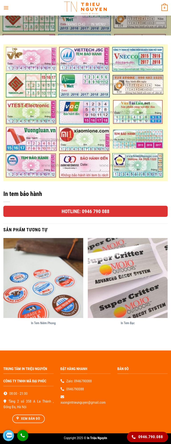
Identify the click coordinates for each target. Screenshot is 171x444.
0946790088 (83, 381)
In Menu (98, 24)
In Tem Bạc (128, 323)
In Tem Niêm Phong (43, 323)
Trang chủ (75, 24)
